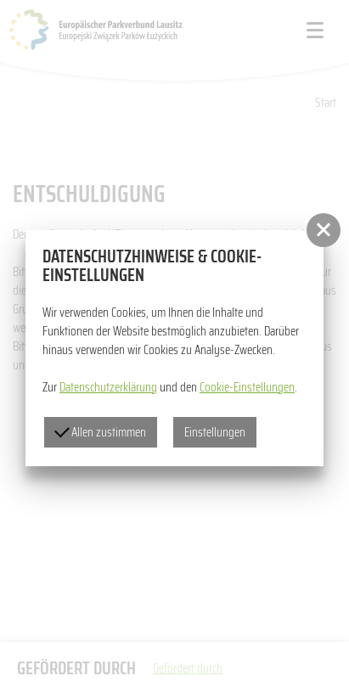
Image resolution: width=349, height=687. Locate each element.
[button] (324, 230)
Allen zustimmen (100, 432)
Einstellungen (214, 432)
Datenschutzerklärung (108, 387)
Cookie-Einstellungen (247, 387)
